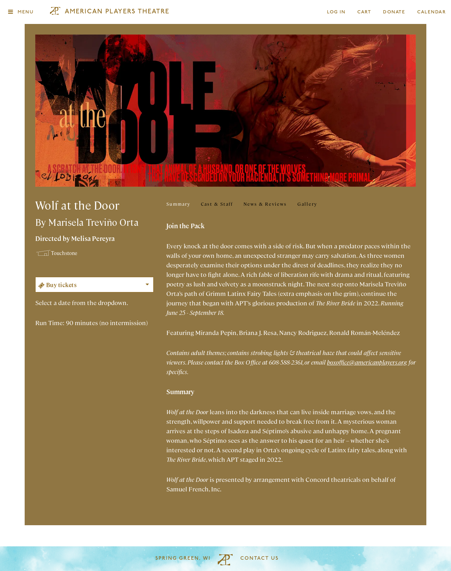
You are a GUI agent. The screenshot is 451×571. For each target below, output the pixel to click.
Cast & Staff (217, 204)
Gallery (307, 204)
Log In (336, 12)
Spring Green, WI (183, 558)
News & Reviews (265, 204)
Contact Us (259, 558)
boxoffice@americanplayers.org (367, 362)
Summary (178, 204)
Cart (364, 12)
